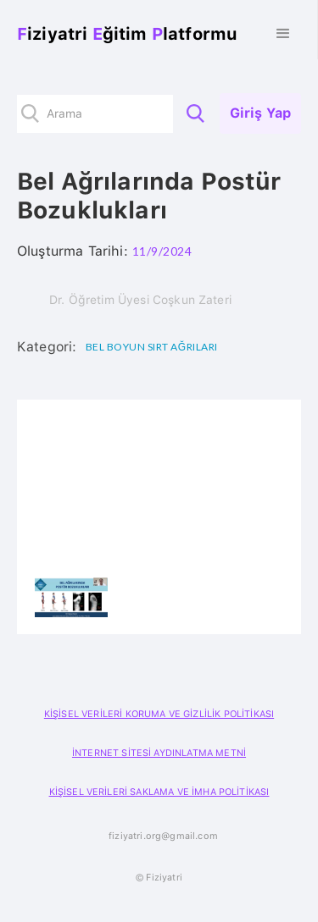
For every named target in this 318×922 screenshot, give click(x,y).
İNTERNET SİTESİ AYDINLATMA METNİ (159, 753)
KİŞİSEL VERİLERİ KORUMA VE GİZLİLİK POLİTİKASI (159, 714)
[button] (283, 33)
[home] (122, 33)
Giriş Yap (260, 113)
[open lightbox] (71, 597)
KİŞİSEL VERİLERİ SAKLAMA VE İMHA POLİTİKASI (159, 792)
